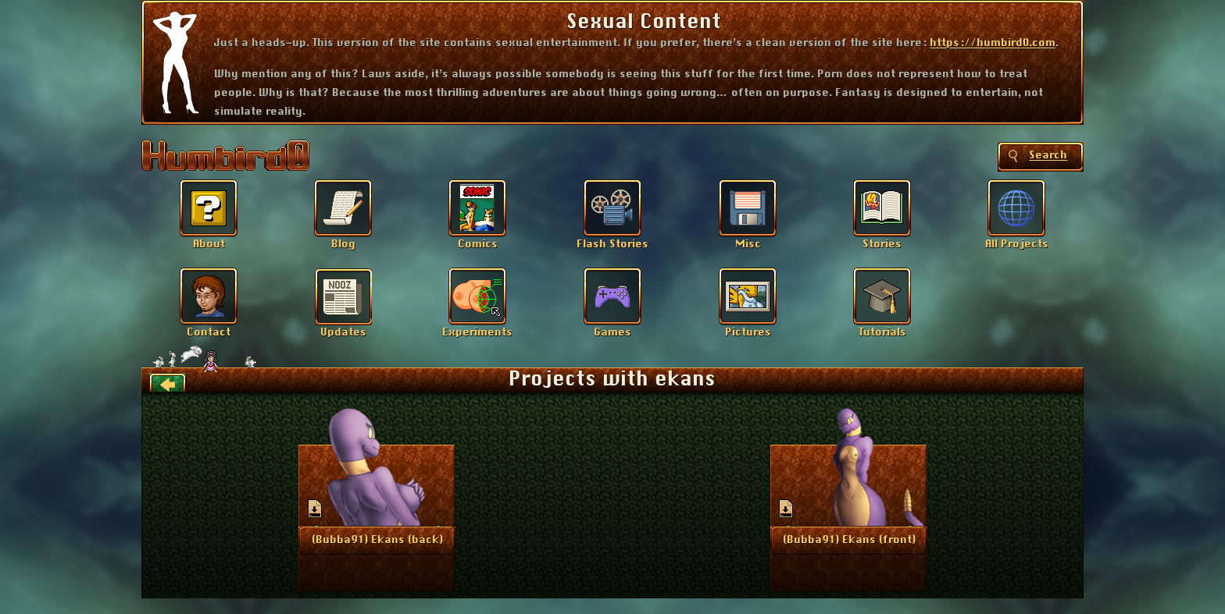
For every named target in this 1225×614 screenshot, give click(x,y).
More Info (377, 539)
